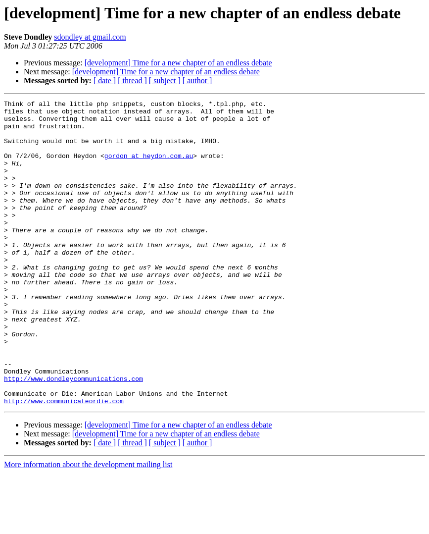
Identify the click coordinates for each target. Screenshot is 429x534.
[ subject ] (165, 80)
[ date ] (105, 80)
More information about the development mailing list (88, 525)
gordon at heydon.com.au (148, 167)
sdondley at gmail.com (90, 37)
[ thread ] (132, 80)
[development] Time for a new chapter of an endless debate (178, 62)
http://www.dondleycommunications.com (73, 434)
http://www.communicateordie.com (64, 461)
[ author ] (197, 80)
